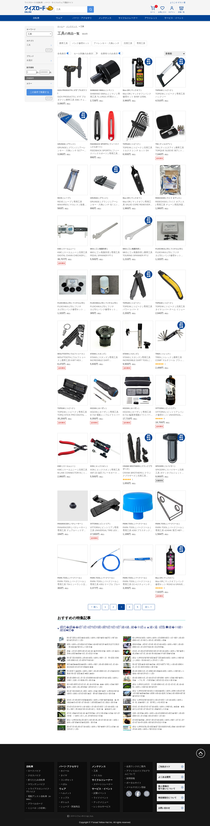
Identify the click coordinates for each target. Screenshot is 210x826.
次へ (148, 607)
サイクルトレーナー (128, 18)
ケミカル (98, 775)
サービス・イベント (174, 18)
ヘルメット (66, 793)
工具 (96, 771)
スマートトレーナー (103, 784)
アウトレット (151, 18)
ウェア (59, 18)
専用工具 (141, 43)
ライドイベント (101, 797)
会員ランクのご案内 (136, 766)
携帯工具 (63, 43)
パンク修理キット (80, 43)
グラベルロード (35, 803)
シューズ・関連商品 (70, 806)
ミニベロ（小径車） (37, 808)
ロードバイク (34, 771)
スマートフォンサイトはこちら (81, 816)
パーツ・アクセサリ (82, 18)
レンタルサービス (102, 806)
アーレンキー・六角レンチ (106, 43)
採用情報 (130, 778)
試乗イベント (100, 793)
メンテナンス (105, 18)
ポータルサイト (133, 783)
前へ (94, 607)
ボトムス (65, 802)
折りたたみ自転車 (36, 780)
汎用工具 (128, 43)
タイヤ (64, 775)
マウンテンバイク (36, 784)
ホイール (65, 771)
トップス (65, 797)
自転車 (36, 18)
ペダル (64, 784)
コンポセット (67, 780)
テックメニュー (101, 802)
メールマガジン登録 (136, 787)
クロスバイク (34, 775)
